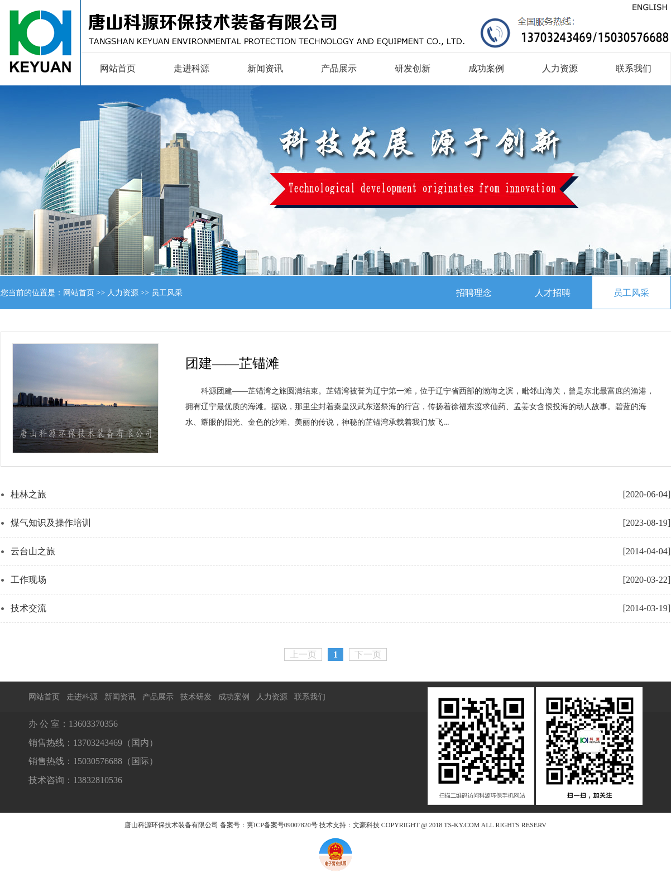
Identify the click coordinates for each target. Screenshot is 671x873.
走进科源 (191, 68)
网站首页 (118, 68)
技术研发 (196, 697)
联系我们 (633, 68)
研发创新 (412, 68)
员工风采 (631, 293)
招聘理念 (474, 293)
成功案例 (486, 68)
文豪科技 (366, 825)
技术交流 (28, 608)
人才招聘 (553, 293)
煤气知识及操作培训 (51, 522)
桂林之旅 (28, 494)
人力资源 (560, 68)
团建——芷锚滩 (232, 363)
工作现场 (28, 579)
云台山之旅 (33, 551)
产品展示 (339, 68)
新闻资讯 (265, 68)
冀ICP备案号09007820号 (282, 825)
